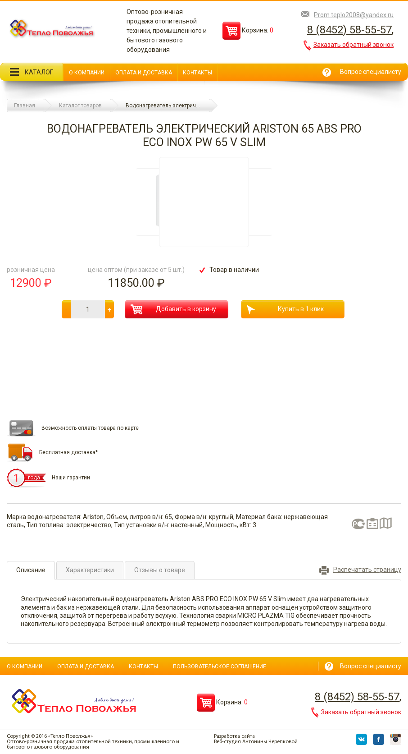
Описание (30, 570)
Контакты (197, 72)
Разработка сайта (234, 736)
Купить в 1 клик (285, 309)
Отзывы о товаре (159, 570)
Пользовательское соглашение (219, 666)
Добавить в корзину (173, 309)
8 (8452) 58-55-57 (349, 29)
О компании (86, 72)
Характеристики (90, 570)
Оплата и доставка (143, 72)
